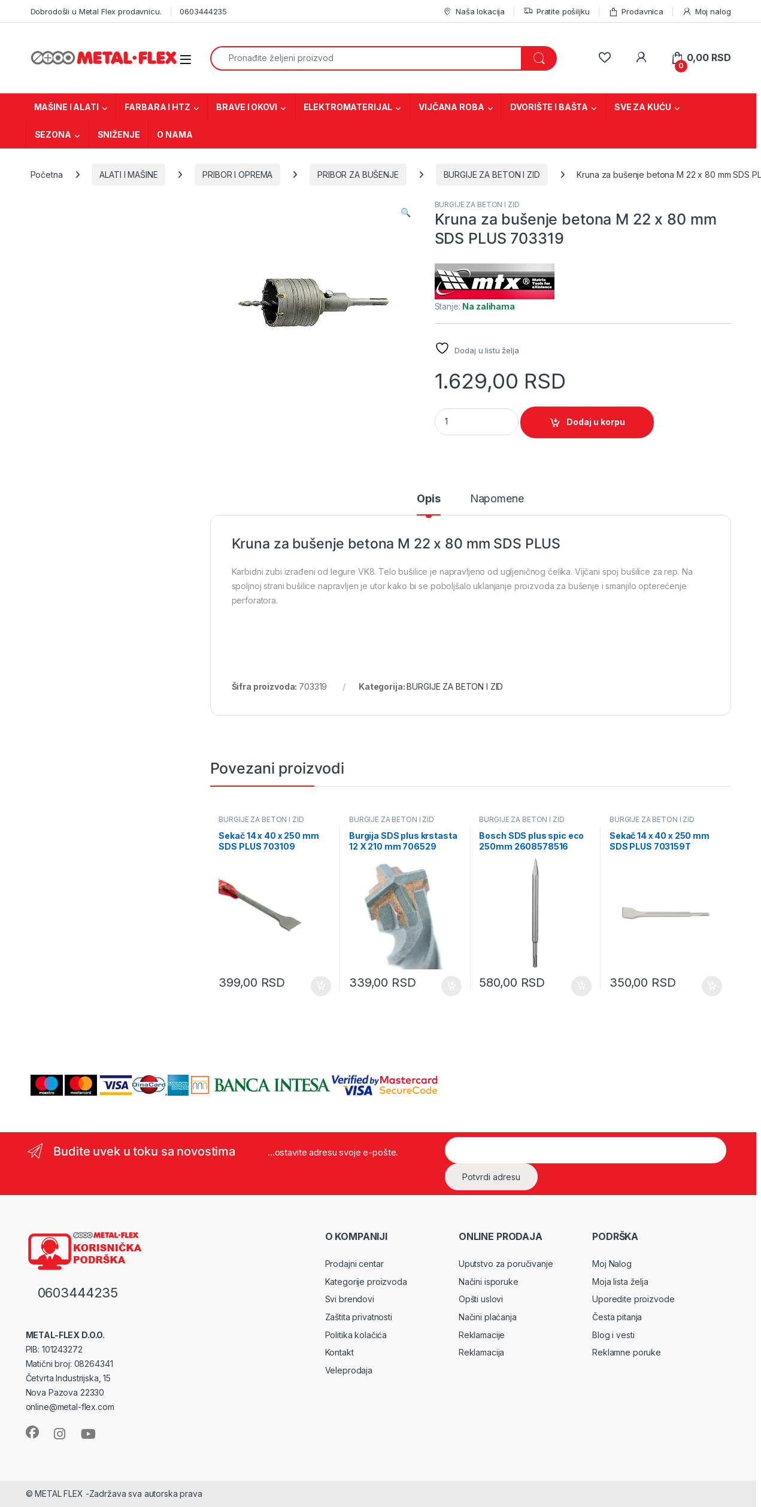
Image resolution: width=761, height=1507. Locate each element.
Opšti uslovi (481, 1299)
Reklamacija (481, 1352)
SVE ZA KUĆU (642, 107)
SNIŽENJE (119, 134)
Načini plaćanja (488, 1317)
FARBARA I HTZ (157, 107)
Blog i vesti (613, 1335)
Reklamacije (482, 1335)
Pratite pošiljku (556, 12)
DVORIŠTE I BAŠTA (549, 107)
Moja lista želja (620, 1281)
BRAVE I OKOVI (246, 107)
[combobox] (366, 58)
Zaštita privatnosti (358, 1317)
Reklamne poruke (626, 1352)
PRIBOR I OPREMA (237, 174)
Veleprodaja (348, 1370)
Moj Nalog (612, 1264)
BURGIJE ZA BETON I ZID (492, 174)
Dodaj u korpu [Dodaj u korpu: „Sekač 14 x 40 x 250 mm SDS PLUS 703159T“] (712, 986)
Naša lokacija (473, 12)
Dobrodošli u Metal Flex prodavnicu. (96, 11)
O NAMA (174, 134)
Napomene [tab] (497, 499)
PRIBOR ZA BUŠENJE (358, 174)
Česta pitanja (617, 1317)
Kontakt (339, 1352)
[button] (406, 212)
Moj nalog (706, 12)
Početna (47, 174)
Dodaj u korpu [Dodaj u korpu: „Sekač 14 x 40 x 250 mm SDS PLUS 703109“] (321, 986)
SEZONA (53, 134)
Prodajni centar (354, 1264)
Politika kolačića (356, 1335)
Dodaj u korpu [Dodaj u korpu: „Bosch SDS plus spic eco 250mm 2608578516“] (581, 986)
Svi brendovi (349, 1299)
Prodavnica (635, 12)
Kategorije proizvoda (366, 1281)
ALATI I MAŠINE (128, 174)
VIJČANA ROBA (451, 107)
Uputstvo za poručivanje (506, 1264)
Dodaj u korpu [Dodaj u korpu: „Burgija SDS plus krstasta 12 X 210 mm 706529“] (451, 986)
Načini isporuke (489, 1281)
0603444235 (203, 11)
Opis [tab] (428, 499)
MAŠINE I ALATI (66, 107)
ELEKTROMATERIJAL (348, 107)
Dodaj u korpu (595, 422)
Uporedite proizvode (633, 1299)
